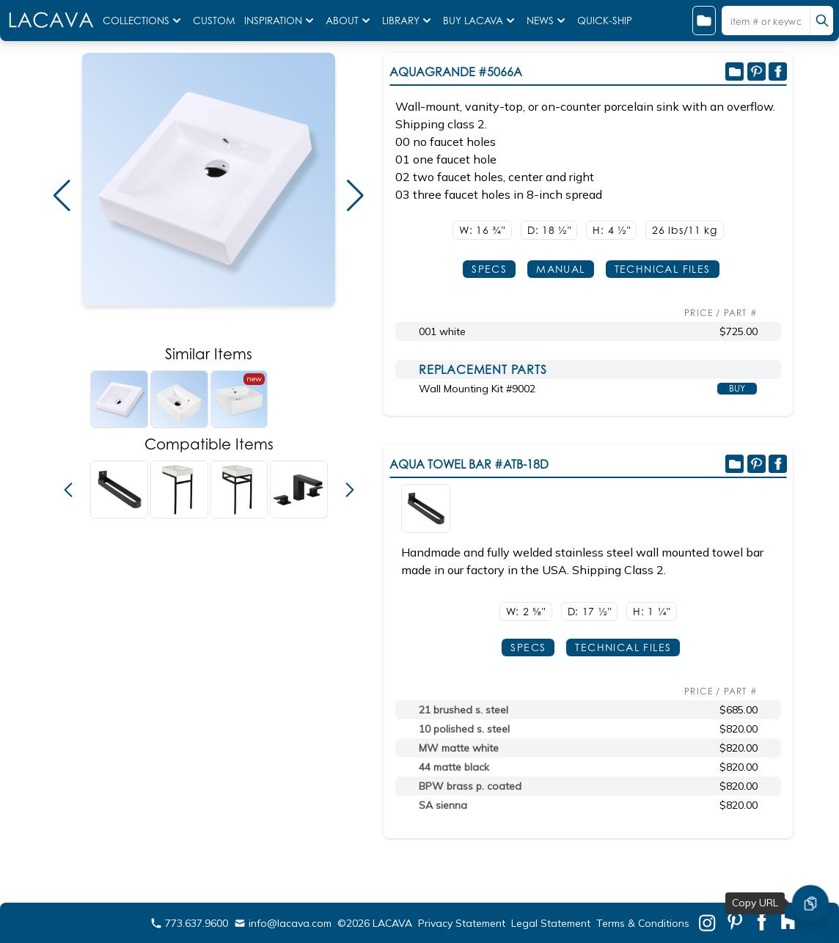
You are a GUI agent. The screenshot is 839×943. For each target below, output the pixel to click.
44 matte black (454, 767)
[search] (821, 20)
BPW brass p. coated (470, 786)
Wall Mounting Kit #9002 (477, 388)
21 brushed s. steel (463, 709)
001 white (442, 331)
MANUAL (560, 269)
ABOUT (349, 20)
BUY (737, 388)
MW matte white (459, 748)
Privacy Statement (461, 923)
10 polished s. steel (464, 728)
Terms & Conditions (642, 923)
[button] (62, 196)
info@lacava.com (282, 923)
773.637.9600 (189, 923)
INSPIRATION (280, 20)
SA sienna (443, 805)
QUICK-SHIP (604, 20)
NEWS (547, 20)
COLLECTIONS (143, 20)
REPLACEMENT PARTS (483, 369)
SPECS (489, 269)
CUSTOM (215, 20)
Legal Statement (550, 923)
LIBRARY (408, 20)
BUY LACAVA (480, 20)
